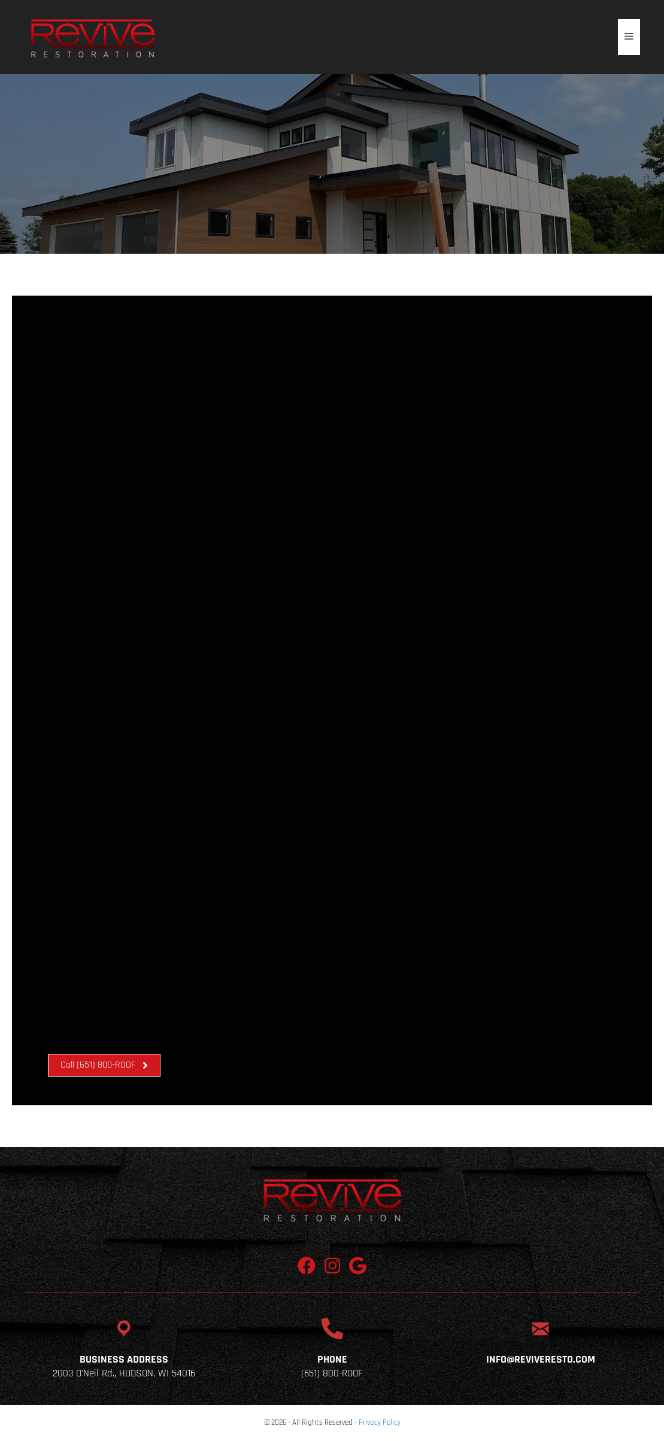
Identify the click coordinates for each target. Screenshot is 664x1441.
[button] (104, 1065)
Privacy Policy (380, 1422)
